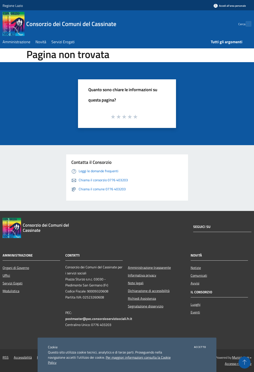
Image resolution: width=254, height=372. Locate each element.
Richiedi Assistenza (142, 298)
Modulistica (11, 291)
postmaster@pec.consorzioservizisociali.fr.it (98, 318)
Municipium (240, 357)
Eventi (195, 312)
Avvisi (195, 283)
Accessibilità (23, 357)
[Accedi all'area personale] (229, 6)
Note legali (136, 283)
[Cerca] (246, 24)
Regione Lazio (13, 5)
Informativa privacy (142, 275)
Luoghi (195, 304)
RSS (6, 357)
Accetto (200, 347)
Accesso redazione (238, 363)
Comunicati (199, 275)
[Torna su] (245, 363)
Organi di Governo (16, 267)
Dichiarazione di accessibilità (149, 290)
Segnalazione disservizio (145, 306)
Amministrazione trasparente (149, 267)
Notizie (196, 267)
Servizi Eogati (13, 283)
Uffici (6, 275)
